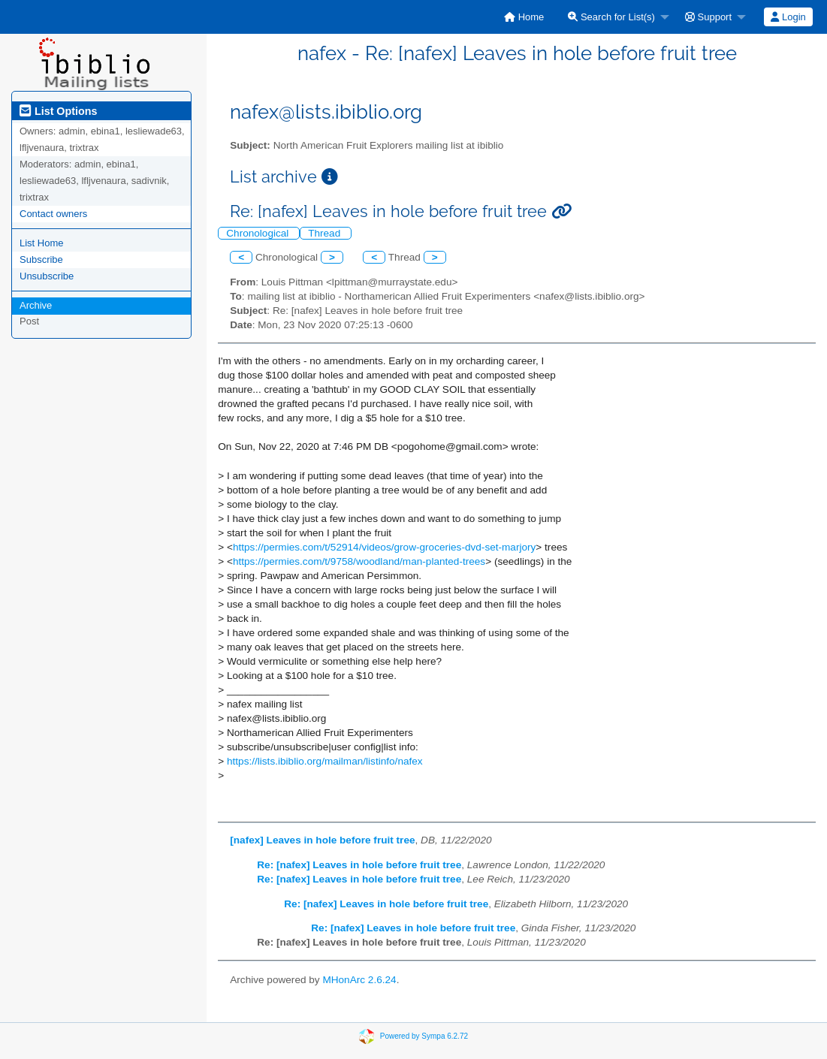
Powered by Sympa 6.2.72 (424, 1036)
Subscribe (41, 259)
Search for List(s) (611, 17)
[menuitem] (524, 17)
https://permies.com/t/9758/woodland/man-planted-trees (359, 561)
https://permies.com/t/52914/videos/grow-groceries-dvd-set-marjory (384, 547)
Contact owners (53, 213)
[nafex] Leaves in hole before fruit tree (322, 840)
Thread (325, 233)
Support (708, 17)
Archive (36, 305)
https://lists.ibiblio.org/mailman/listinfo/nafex (325, 761)
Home (524, 17)
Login (788, 17)
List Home (42, 243)
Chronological (258, 233)
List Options (58, 111)
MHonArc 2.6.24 (359, 979)
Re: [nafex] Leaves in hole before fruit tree (359, 864)
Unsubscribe (47, 276)
